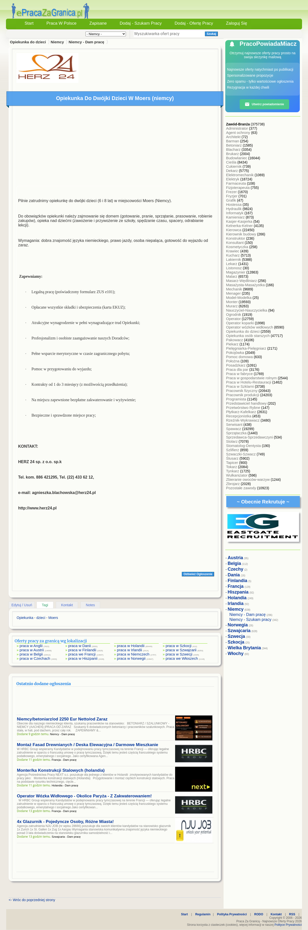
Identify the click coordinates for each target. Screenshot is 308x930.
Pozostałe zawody (241, 488)
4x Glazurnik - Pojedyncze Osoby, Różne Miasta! (65, 821)
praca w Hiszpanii (83, 658)
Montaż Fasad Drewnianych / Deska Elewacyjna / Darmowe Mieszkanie (87, 744)
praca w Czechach (35, 658)
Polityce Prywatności (288, 925)
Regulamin (202, 914)
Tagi (45, 605)
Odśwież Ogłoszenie (198, 574)
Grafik (231, 200)
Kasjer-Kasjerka (239, 221)
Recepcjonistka (239, 416)
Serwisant (234, 424)
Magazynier (236, 272)
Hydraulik (234, 209)
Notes (90, 605)
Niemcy (57, 42)
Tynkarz (233, 471)
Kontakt (67, 605)
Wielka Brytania (244, 647)
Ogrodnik (234, 314)
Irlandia (236, 603)
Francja (236, 586)
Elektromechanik (240, 175)
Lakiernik (234, 259)
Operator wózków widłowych (250, 327)
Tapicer (232, 462)
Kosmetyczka (237, 247)
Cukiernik (234, 166)
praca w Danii (79, 646)
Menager (234, 293)
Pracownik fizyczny (242, 390)
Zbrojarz (233, 484)
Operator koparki (240, 323)
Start (29, 23)
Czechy (235, 569)
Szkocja (236, 642)
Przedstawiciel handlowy (247, 403)
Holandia (237, 597)
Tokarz (232, 467)
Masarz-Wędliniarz (242, 280)
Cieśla (231, 162)
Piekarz (232, 344)
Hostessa (234, 204)
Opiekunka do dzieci (243, 331)
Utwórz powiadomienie (264, 104)
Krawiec (233, 251)
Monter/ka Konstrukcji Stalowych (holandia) (61, 770)
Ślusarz (232, 458)
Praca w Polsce (61, 23)
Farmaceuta (236, 183)
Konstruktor (236, 238)
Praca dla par (237, 369)
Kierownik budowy (241, 234)
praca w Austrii (32, 650)
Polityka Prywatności (232, 914)
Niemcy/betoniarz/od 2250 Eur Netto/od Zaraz (62, 719)
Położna (233, 361)
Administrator (237, 128)
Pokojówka (235, 352)
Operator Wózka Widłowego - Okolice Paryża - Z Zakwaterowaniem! (84, 796)
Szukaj (211, 34)
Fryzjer (232, 196)
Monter (232, 302)
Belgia (234, 563)
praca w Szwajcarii (181, 650)
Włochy (236, 653)
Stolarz (232, 441)
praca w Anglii (31, 646)
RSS (292, 914)
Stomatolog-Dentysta (244, 445)
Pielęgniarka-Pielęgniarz (246, 348)
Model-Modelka (239, 297)
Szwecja (236, 636)
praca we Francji (82, 654)
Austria (235, 557)
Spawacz (234, 429)
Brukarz (233, 154)
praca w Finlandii (82, 650)
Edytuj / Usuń (21, 605)
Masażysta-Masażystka (246, 285)
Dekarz (232, 170)
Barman (233, 141)
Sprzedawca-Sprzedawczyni (250, 437)
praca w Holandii (131, 646)
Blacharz (234, 149)
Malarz (232, 276)
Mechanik (234, 289)
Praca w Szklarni (240, 386)
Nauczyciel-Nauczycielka (247, 310)
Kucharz (233, 255)
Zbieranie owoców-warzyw (248, 479)
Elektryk (233, 179)
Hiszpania (238, 592)
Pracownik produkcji (243, 395)
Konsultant (235, 242)
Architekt (234, 137)
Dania (234, 574)
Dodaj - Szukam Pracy (141, 23)
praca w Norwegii (131, 658)
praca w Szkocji (179, 646)
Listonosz (234, 268)
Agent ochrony (238, 132)
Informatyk (235, 213)
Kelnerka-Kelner (240, 225)
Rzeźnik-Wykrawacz (243, 420)
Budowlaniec (237, 158)
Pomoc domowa (240, 357)
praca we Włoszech (182, 658)
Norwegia (238, 624)
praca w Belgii (31, 654)
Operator (234, 319)
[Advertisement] (115, 147)
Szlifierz (233, 450)
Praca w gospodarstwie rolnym (252, 378)
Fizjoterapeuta (238, 187)
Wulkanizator (237, 475)
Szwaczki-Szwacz (241, 454)
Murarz (232, 306)
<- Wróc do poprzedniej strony (32, 900)
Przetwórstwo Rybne (243, 407)
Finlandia (237, 580)
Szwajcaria (239, 630)
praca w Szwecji (179, 654)
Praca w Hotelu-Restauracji (249, 382)
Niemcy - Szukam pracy (250, 619)
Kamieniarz (236, 217)
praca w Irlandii (129, 650)
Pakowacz (235, 340)
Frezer (232, 192)
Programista (236, 399)
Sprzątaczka (237, 433)
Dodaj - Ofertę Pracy (194, 23)
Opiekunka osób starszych (248, 335)
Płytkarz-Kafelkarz (241, 412)
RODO (258, 914)
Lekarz (232, 264)
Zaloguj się (236, 23)
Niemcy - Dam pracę (86, 42)
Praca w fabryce (240, 374)
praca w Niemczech (133, 654)
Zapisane (98, 23)
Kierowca (234, 230)
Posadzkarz (236, 365)
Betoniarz (234, 145)
